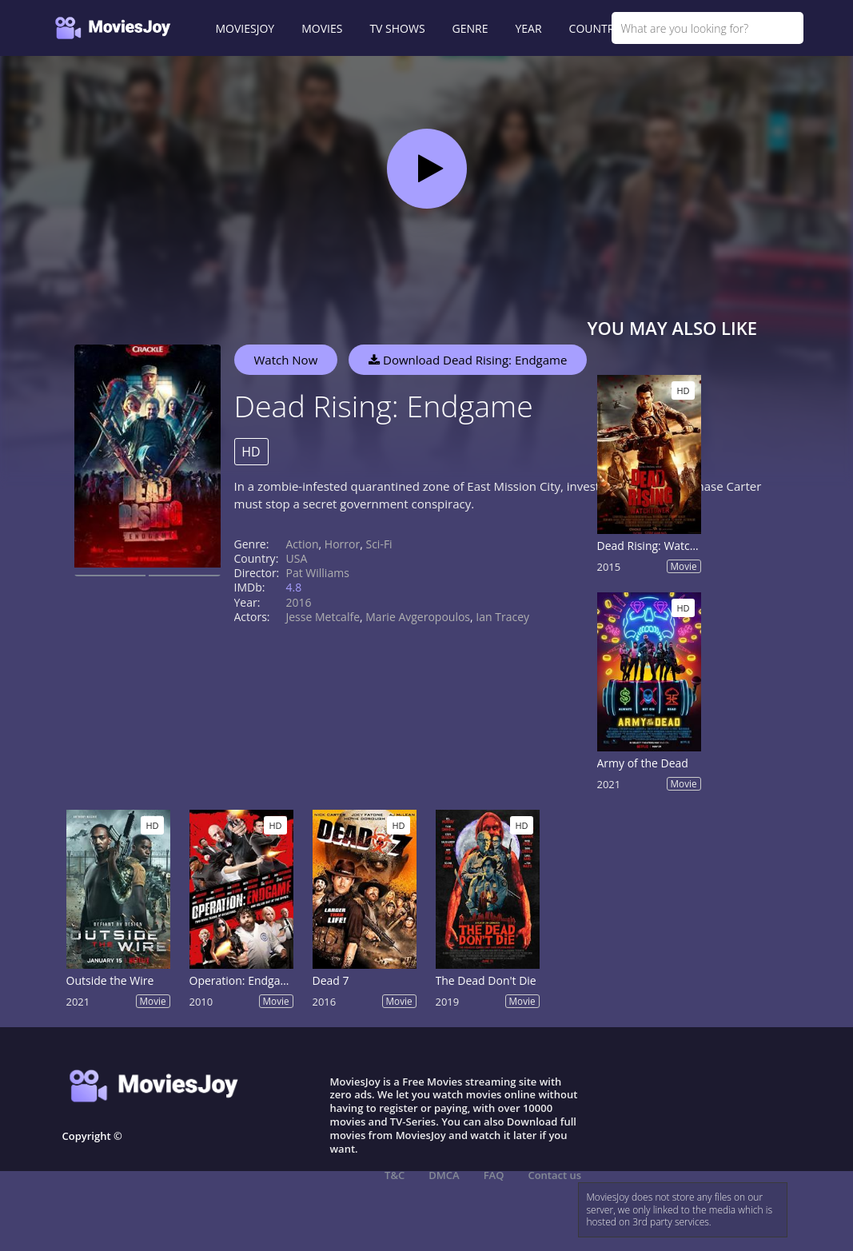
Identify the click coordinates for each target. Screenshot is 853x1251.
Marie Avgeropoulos (417, 616)
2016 (299, 602)
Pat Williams (317, 572)
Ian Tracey (502, 616)
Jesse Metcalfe (323, 616)
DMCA (443, 1175)
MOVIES (321, 28)
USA (297, 558)
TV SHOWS (397, 28)
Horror (342, 544)
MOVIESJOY (245, 28)
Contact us (554, 1175)
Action (302, 544)
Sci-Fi (378, 544)
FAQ (494, 1175)
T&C (395, 1175)
